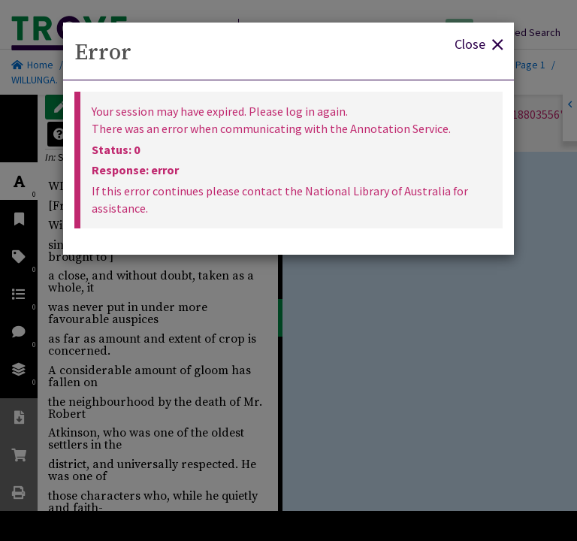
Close (479, 43)
